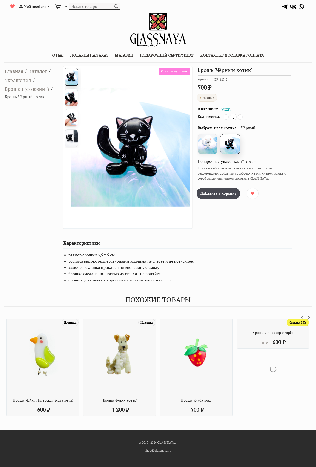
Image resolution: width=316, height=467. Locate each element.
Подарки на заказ (89, 55)
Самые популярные (174, 71)
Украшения (19, 80)
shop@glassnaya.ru (158, 450)
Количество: (209, 116)
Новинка (70, 322)
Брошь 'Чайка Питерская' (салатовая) (43, 400)
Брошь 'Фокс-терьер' (120, 400)
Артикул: (204, 79)
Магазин (124, 55)
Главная (14, 71)
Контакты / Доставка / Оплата (232, 55)
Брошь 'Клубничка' (196, 400)
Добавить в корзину (218, 193)
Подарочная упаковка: (218, 161)
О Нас (58, 55)
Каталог (38, 71)
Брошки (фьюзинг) (28, 88)
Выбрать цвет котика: (218, 127)
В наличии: (208, 108)
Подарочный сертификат (167, 55)
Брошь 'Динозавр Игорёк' (273, 332)
